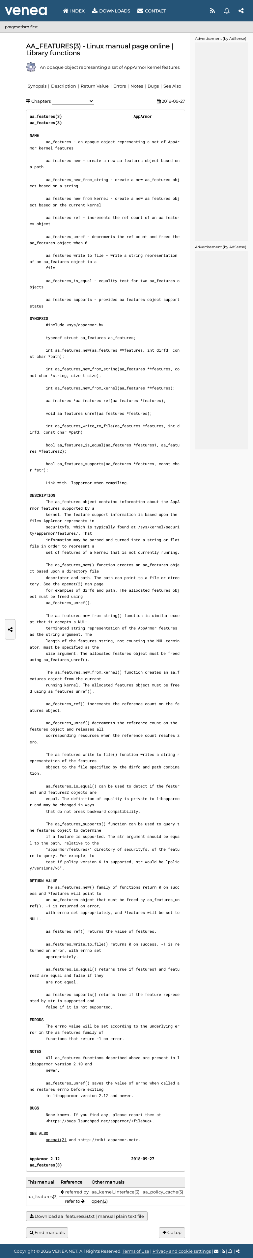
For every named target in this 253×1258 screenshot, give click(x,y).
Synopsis (37, 86)
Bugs (153, 86)
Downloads (111, 11)
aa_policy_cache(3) (163, 1191)
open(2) (100, 1201)
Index (74, 11)
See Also (172, 86)
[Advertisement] (221, 141)
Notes (136, 86)
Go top (172, 1232)
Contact (151, 11)
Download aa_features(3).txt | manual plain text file (87, 1216)
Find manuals (47, 1232)
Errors (119, 86)
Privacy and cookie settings (182, 1251)
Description (63, 86)
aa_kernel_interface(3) (115, 1191)
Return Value (95, 86)
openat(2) (72, 583)
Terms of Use (136, 1251)
